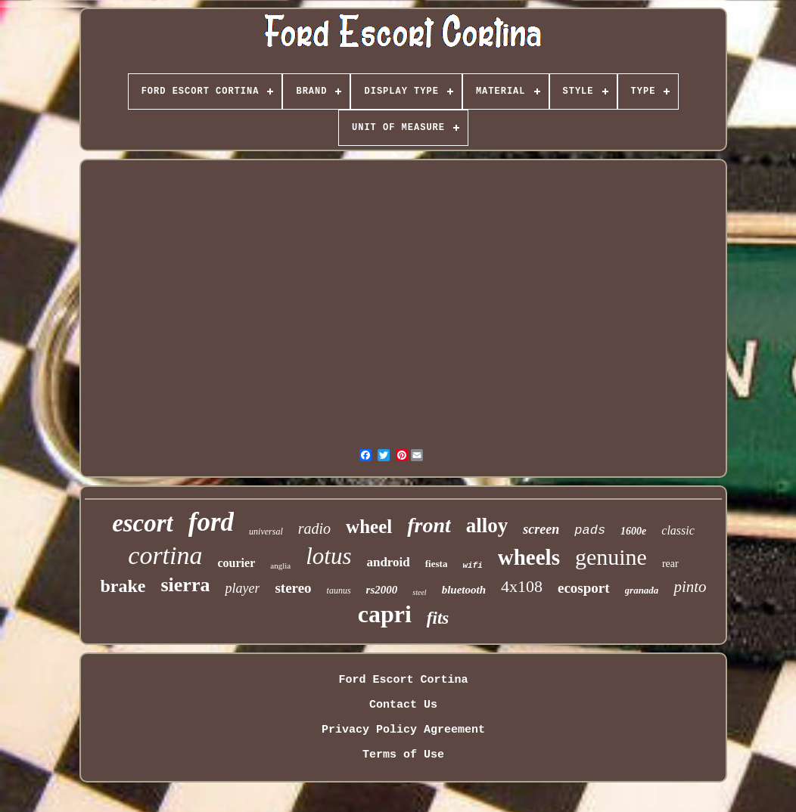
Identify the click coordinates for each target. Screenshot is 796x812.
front (429, 525)
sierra (185, 585)
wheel (369, 526)
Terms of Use (403, 754)
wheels (529, 557)
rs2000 (382, 590)
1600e (633, 531)
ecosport (584, 588)
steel (419, 592)
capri (385, 614)
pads (589, 530)
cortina (165, 555)
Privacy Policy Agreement (403, 730)
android (387, 562)
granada (642, 590)
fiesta (436, 563)
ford (211, 522)
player (242, 588)
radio (314, 528)
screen (541, 529)
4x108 (522, 586)
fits (438, 618)
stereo (293, 588)
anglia (280, 565)
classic (678, 530)
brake (122, 586)
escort (142, 523)
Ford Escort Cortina (403, 680)
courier (237, 562)
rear (670, 563)
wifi (472, 565)
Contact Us (403, 705)
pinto (689, 587)
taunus (339, 590)
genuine (611, 556)
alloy (487, 525)
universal (266, 531)
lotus (328, 556)
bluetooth (464, 590)
